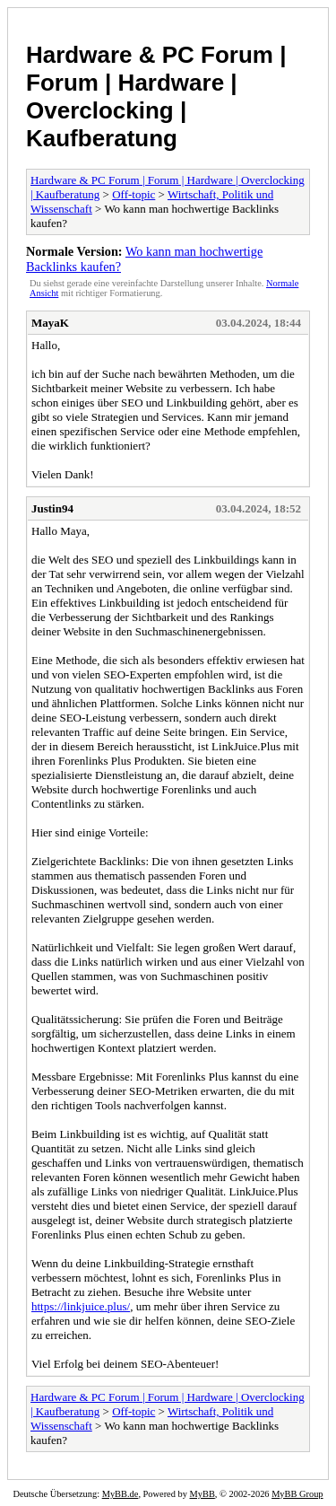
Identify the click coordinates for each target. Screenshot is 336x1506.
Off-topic (133, 194)
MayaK (50, 322)
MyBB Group (297, 1494)
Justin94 (52, 508)
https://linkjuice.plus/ (80, 1306)
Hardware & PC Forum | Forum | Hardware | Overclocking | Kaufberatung (156, 96)
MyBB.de (120, 1494)
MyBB (202, 1494)
